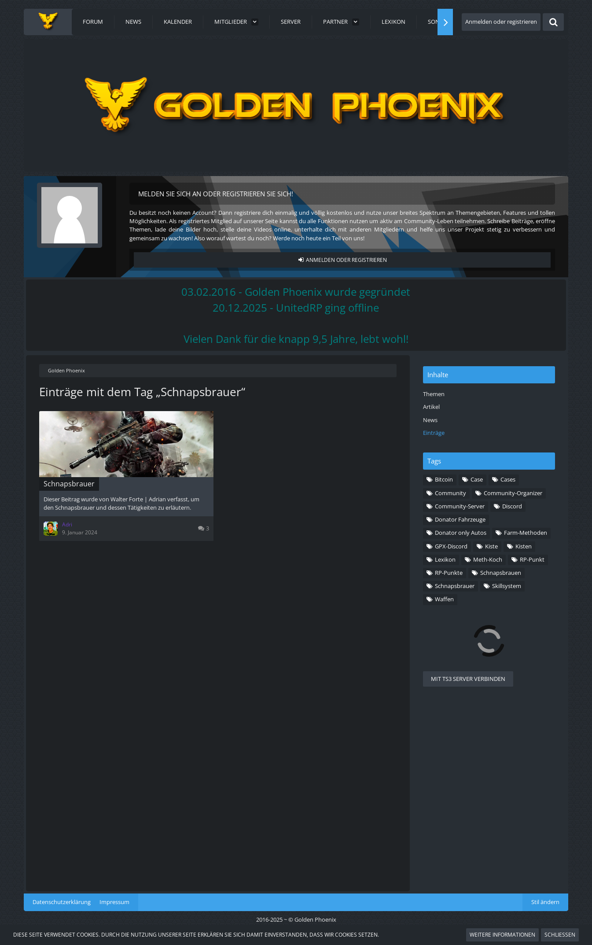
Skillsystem (506, 586)
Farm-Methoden (525, 533)
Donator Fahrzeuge (460, 519)
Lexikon (445, 559)
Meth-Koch (487, 559)
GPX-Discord (451, 546)
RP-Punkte (449, 573)
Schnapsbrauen (500, 573)
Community (450, 493)
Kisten (523, 546)
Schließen (559, 934)
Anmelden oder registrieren (501, 22)
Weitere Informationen (502, 934)
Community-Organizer (513, 493)
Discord (512, 506)
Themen (434, 394)
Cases (507, 479)
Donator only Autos (460, 533)
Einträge (434, 433)
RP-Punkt (532, 559)
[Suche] (553, 22)
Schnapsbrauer (454, 586)
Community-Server (460, 506)
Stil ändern (545, 902)
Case (477, 479)
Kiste (491, 546)
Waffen (444, 599)
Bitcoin (444, 479)
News (430, 420)
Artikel (431, 407)
